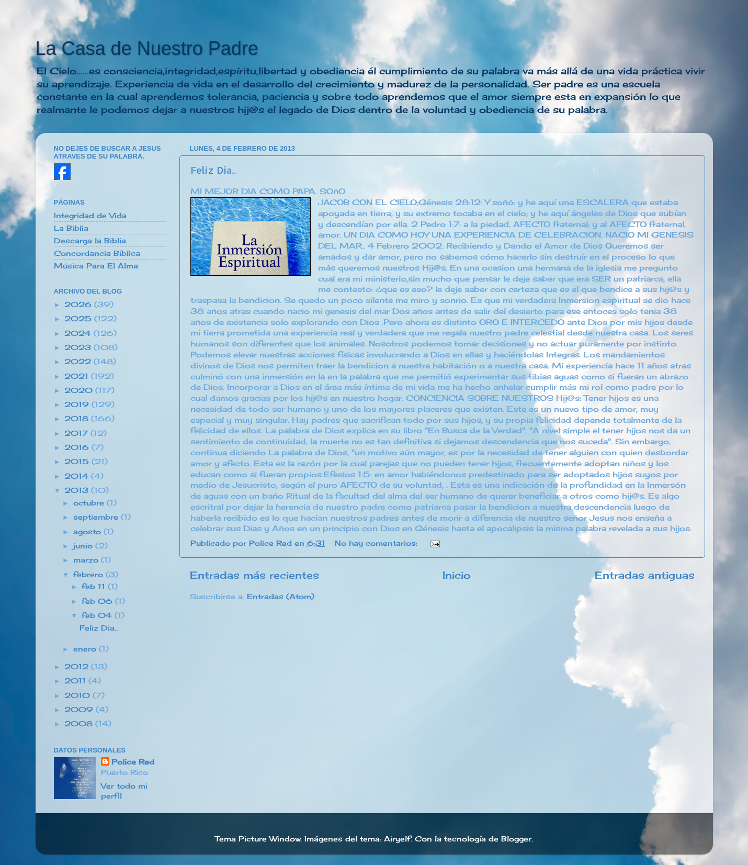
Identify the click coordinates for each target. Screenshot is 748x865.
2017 (77, 433)
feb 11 (95, 586)
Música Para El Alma (96, 266)
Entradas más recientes (254, 575)
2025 (79, 318)
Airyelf (397, 839)
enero (86, 649)
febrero (89, 574)
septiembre (97, 517)
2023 (79, 347)
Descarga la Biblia (90, 241)
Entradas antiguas (645, 575)
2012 (77, 666)
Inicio (457, 575)
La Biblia (71, 228)
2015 (78, 461)
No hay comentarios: (377, 543)
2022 (79, 361)
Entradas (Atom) (280, 596)
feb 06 (98, 601)
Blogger (516, 839)
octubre (90, 503)
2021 (77, 376)
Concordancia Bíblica (97, 253)
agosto (88, 531)
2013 (77, 490)
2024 (79, 333)
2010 (78, 695)
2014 (77, 476)
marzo (87, 560)
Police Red (132, 762)
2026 (79, 304)
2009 (80, 709)
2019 (78, 404)
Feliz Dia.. (213, 170)
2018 (77, 418)
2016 (78, 447)
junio (84, 546)
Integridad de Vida (90, 215)
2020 (79, 390)
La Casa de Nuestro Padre (147, 48)
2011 (76, 681)
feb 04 (98, 615)
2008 (79, 724)
